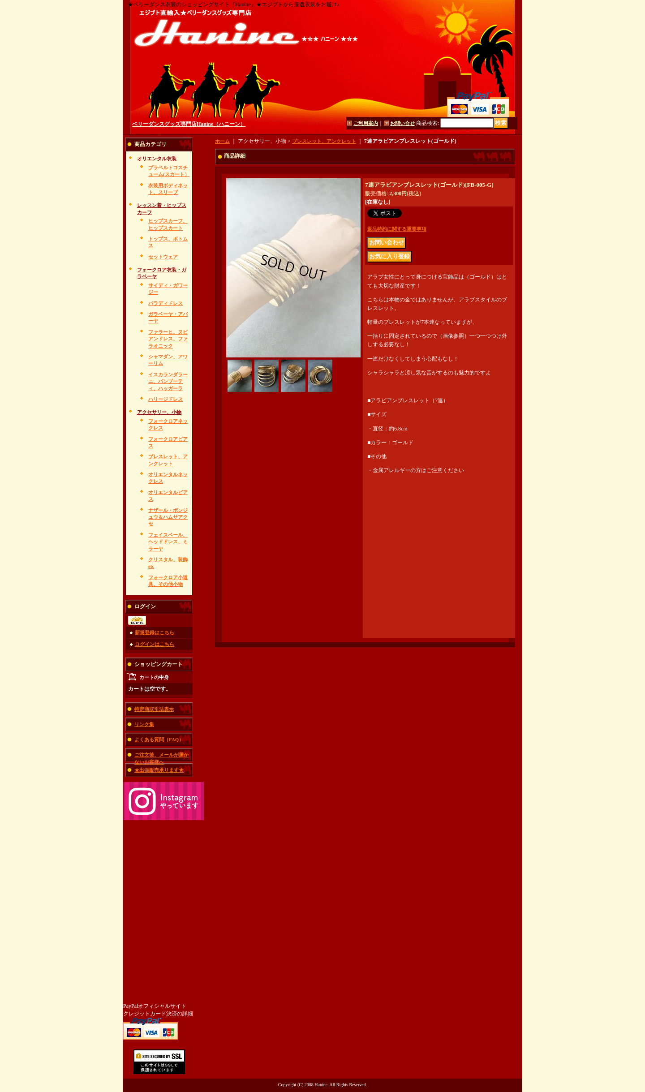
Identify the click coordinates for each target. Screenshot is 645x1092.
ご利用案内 (365, 123)
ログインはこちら (154, 644)
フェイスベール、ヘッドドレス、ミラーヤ (168, 541)
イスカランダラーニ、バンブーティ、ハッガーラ (168, 381)
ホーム (222, 141)
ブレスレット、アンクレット (324, 141)
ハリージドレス (165, 399)
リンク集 (144, 724)
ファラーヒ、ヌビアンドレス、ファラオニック (168, 338)
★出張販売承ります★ (159, 770)
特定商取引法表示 (154, 709)
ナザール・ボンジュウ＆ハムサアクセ (168, 517)
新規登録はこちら (154, 632)
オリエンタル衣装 (156, 158)
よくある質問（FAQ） (159, 739)
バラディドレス (165, 303)
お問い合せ (402, 123)
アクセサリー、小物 (159, 412)
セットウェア (163, 256)
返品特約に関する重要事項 (396, 229)
